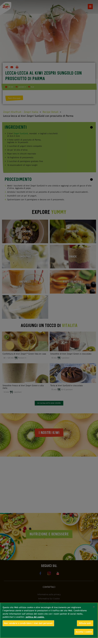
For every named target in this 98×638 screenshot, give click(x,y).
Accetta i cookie (84, 632)
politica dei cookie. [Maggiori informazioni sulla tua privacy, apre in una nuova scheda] (35, 617)
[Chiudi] (94, 607)
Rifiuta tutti (85, 623)
